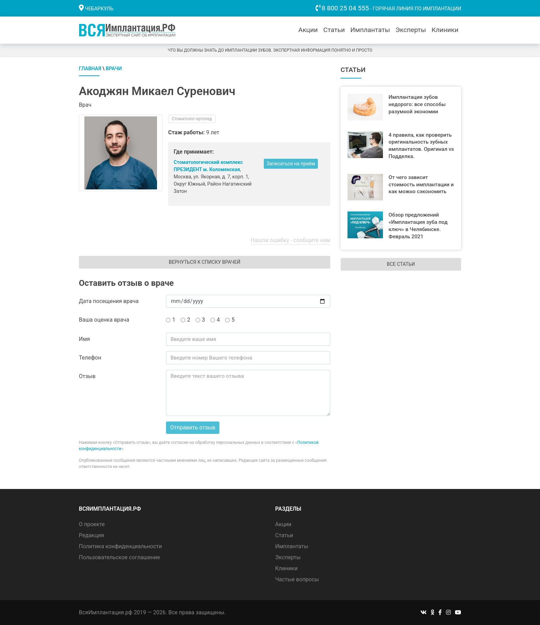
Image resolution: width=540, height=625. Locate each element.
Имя (84, 339)
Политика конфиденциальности (120, 546)
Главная (90, 69)
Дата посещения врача (108, 301)
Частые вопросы (297, 579)
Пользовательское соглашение (119, 557)
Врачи (114, 69)
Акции (308, 30)
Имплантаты (370, 30)
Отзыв (87, 376)
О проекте (92, 524)
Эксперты (410, 30)
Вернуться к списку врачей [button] (204, 262)
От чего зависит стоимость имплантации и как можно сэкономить (421, 184)
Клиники (445, 30)
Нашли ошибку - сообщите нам (290, 240)
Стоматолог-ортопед (192, 118)
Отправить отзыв (192, 427)
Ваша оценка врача (104, 319)
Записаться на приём (291, 163)
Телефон (90, 357)
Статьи (334, 30)
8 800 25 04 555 (345, 8)
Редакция (91, 535)
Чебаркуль (99, 9)
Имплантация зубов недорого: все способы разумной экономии (417, 104)
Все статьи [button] (401, 264)
